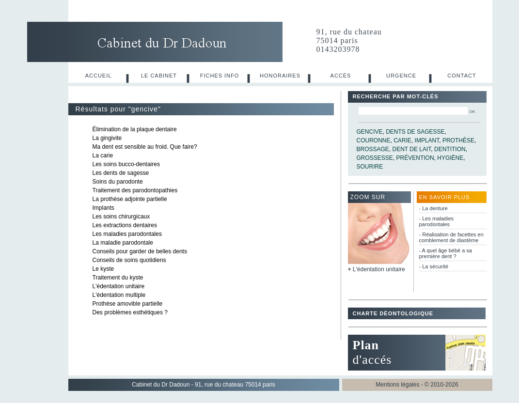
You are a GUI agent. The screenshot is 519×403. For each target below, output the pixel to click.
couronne (374, 140)
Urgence (401, 75)
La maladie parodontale (123, 242)
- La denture (433, 208)
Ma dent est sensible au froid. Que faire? (145, 146)
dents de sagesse (415, 131)
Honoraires (280, 75)
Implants (103, 207)
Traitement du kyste (118, 277)
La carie (103, 155)
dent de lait (412, 149)
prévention (415, 158)
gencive (370, 131)
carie (402, 140)
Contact (461, 75)
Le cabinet (159, 75)
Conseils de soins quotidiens (129, 260)
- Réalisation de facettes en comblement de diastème (451, 237)
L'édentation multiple (119, 295)
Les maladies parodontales (127, 234)
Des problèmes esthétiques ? (130, 312)
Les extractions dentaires (125, 225)
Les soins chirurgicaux (121, 216)
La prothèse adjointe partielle (130, 199)
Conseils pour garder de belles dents (140, 251)
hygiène (450, 158)
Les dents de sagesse (121, 173)
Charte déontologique (393, 313)
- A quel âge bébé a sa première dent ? (445, 253)
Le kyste (103, 268)
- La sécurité (434, 266)
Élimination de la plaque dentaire (135, 129)
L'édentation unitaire (119, 286)
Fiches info (219, 75)
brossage (373, 149)
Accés (340, 75)
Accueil (98, 75)
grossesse (375, 158)
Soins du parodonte (118, 181)
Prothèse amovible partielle (128, 303)
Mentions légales (397, 384)
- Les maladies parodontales (436, 221)
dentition (450, 149)
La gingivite (107, 138)
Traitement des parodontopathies (135, 190)
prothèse (458, 140)
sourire (370, 166)
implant (427, 140)
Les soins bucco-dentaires (126, 164)
